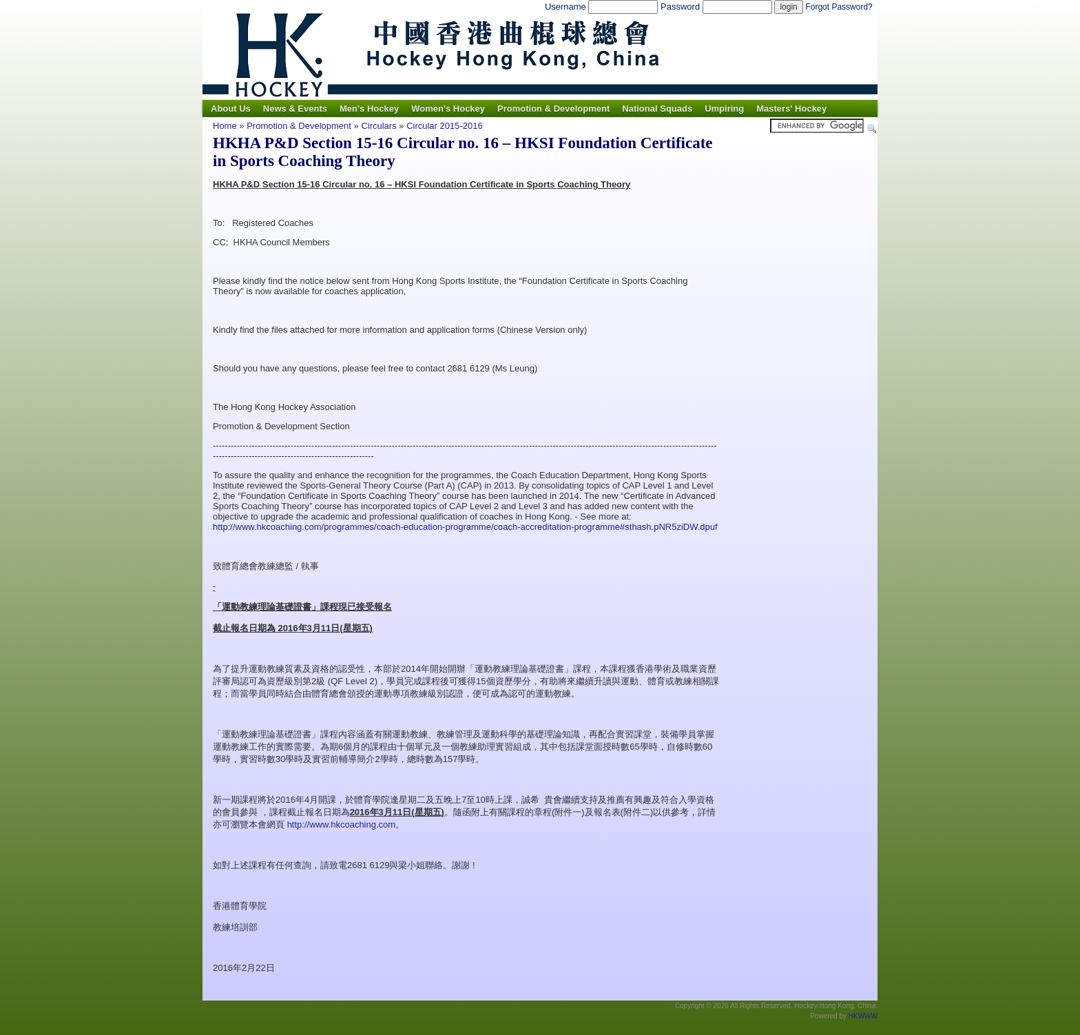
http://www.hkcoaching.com (341, 824)
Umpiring (724, 108)
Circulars (378, 126)
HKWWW (863, 1016)
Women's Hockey (448, 108)
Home (225, 126)
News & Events (295, 108)
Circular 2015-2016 (444, 126)
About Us (231, 108)
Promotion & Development (553, 108)
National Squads (657, 108)
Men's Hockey (369, 108)
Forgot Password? (838, 7)
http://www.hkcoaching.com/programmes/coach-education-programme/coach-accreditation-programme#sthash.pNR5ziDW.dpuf (465, 527)
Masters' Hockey (791, 108)
